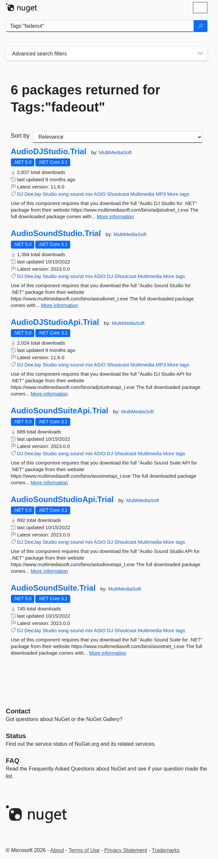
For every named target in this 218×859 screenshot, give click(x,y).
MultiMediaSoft (115, 152)
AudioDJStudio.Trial (48, 151)
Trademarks (166, 850)
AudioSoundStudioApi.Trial (62, 499)
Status (16, 735)
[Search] (200, 26)
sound (77, 194)
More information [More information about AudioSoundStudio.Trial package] (59, 305)
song (63, 194)
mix (89, 194)
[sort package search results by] (117, 137)
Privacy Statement (125, 850)
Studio (50, 194)
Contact (18, 711)
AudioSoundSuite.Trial (53, 588)
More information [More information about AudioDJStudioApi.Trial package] (49, 393)
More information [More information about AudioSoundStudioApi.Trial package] (49, 571)
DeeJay (32, 194)
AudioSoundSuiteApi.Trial (60, 410)
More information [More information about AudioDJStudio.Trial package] (115, 216)
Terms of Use (84, 850)
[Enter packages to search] (100, 26)
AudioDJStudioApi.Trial (55, 322)
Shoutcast (118, 194)
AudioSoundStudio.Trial (56, 233)
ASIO (100, 194)
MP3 (161, 194)
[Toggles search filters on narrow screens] (200, 53)
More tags (178, 194)
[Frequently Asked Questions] (12, 760)
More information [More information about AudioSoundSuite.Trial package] (107, 653)
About (57, 850)
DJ (20, 194)
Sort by (20, 135)
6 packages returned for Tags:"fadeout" (86, 98)
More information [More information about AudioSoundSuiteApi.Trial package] (49, 482)
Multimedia (142, 194)
